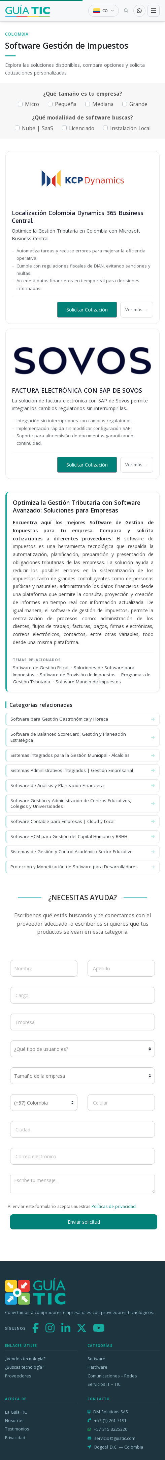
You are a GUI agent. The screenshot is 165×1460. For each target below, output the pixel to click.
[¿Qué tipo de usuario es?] (82, 1048)
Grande (138, 104)
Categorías (100, 1346)
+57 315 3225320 (110, 1429)
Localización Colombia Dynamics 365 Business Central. (77, 217)
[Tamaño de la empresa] (82, 1075)
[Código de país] (43, 1102)
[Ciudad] (82, 1129)
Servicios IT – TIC (104, 1384)
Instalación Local (130, 128)
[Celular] (121, 1102)
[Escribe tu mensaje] (82, 1184)
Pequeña (65, 104)
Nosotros (14, 1420)
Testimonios (17, 1429)
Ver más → (136, 309)
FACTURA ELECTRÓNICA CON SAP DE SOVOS (77, 390)
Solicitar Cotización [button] (87, 309)
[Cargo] (82, 995)
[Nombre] (43, 968)
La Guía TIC (16, 1412)
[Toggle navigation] (153, 11)
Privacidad (15, 1438)
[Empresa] (82, 1022)
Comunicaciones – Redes (112, 1376)
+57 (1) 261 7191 (110, 1420)
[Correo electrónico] (82, 1156)
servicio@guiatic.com (114, 1438)
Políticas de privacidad (114, 1206)
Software (96, 1359)
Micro (32, 104)
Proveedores (18, 1376)
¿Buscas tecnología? (24, 1367)
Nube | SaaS (37, 128)
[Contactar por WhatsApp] (139, 11)
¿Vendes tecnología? (25, 1359)
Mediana (102, 104)
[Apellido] (121, 968)
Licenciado (81, 128)
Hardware (97, 1367)
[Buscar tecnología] (126, 11)
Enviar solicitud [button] (84, 1222)
